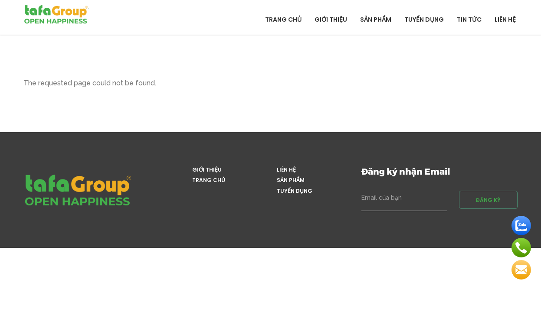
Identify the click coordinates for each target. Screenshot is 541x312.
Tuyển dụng (424, 19)
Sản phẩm (375, 19)
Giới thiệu (331, 19)
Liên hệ (505, 19)
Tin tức (469, 19)
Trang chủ (283, 19)
